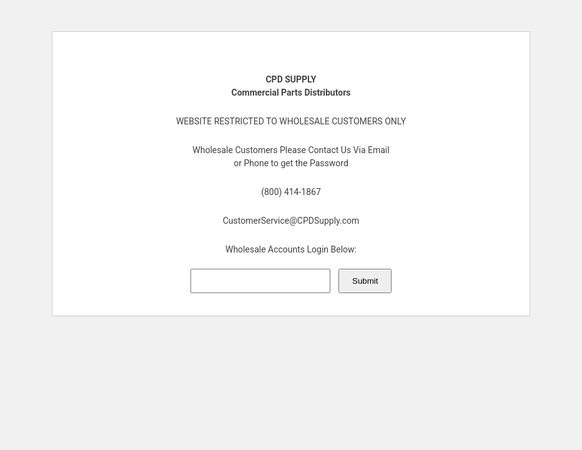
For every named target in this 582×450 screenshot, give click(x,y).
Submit (365, 281)
